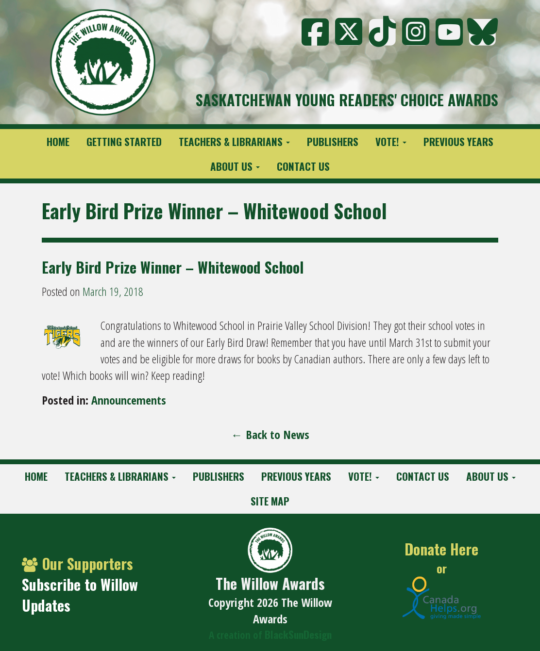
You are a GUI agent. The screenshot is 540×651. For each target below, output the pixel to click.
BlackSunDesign (298, 634)
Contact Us (303, 166)
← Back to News (270, 434)
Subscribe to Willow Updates (80, 594)
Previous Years (458, 141)
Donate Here (441, 549)
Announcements (128, 400)
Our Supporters (77, 563)
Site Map (270, 500)
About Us (235, 166)
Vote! (390, 141)
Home (58, 141)
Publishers (332, 141)
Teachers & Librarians (234, 141)
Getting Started (124, 141)
